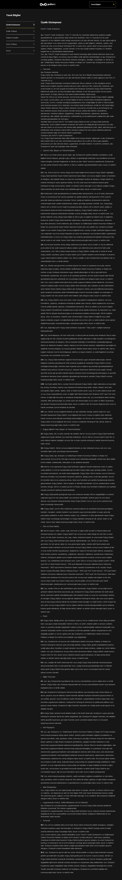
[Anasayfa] (48, 4)
